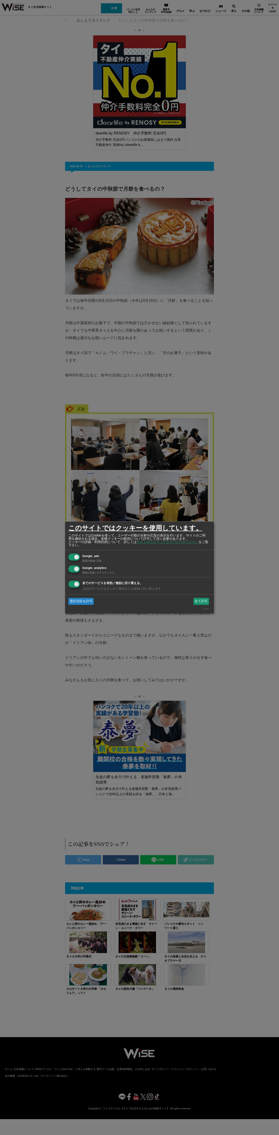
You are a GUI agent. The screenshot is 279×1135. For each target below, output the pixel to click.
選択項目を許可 (81, 601)
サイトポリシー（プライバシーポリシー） (168, 542)
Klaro (206, 608)
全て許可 (201, 601)
